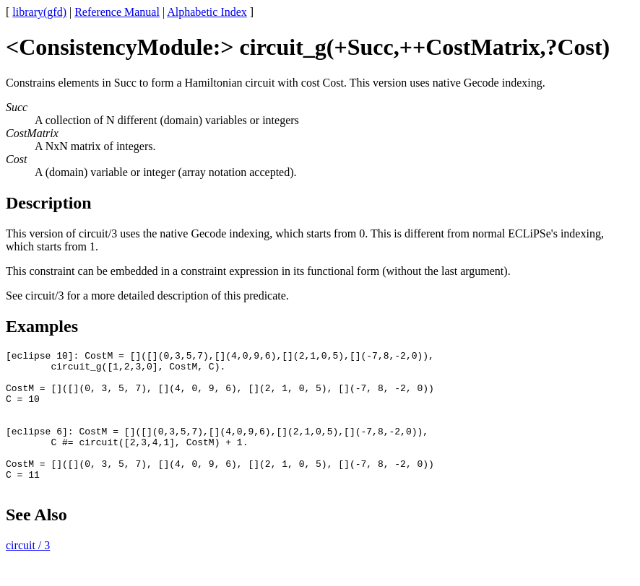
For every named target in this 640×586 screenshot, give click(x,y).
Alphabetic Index (207, 12)
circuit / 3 (28, 573)
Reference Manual (117, 12)
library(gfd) (39, 12)
